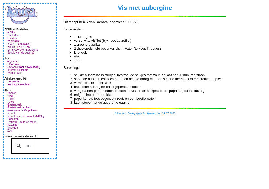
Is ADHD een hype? (18, 44)
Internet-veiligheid (17, 70)
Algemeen (13, 61)
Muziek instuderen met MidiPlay (25, 116)
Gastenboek (14, 104)
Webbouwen (14, 72)
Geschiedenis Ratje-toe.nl (22, 110)
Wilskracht (13, 41)
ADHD (11, 32)
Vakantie (12, 124)
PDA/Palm (13, 64)
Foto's (10, 101)
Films (10, 98)
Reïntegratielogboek (19, 84)
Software (23, 67)
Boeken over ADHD (18, 46)
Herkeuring (13, 81)
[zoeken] (29, 146)
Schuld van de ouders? (20, 52)
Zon (9, 130)
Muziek (11, 113)
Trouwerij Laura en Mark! (22, 121)
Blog (10, 95)
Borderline (13, 35)
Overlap (12, 38)
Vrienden (12, 127)
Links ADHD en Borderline (22, 49)
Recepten (13, 119)
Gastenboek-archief (18, 107)
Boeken (11, 93)
